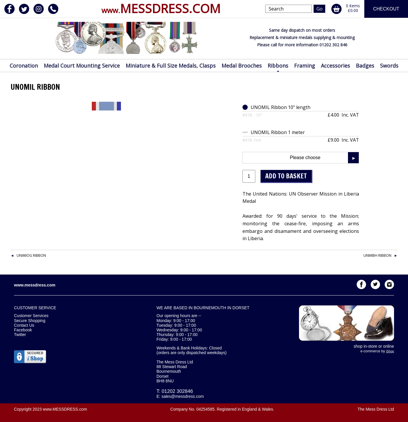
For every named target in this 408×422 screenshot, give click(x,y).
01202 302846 (177, 391)
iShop (390, 351)
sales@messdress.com (182, 396)
